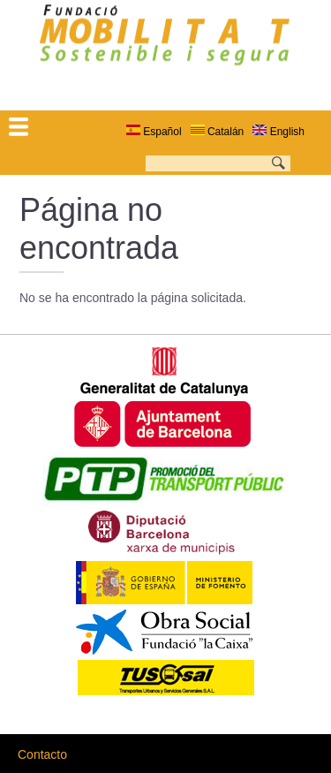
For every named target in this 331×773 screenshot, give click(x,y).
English (278, 131)
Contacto (42, 754)
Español (154, 131)
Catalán (217, 131)
